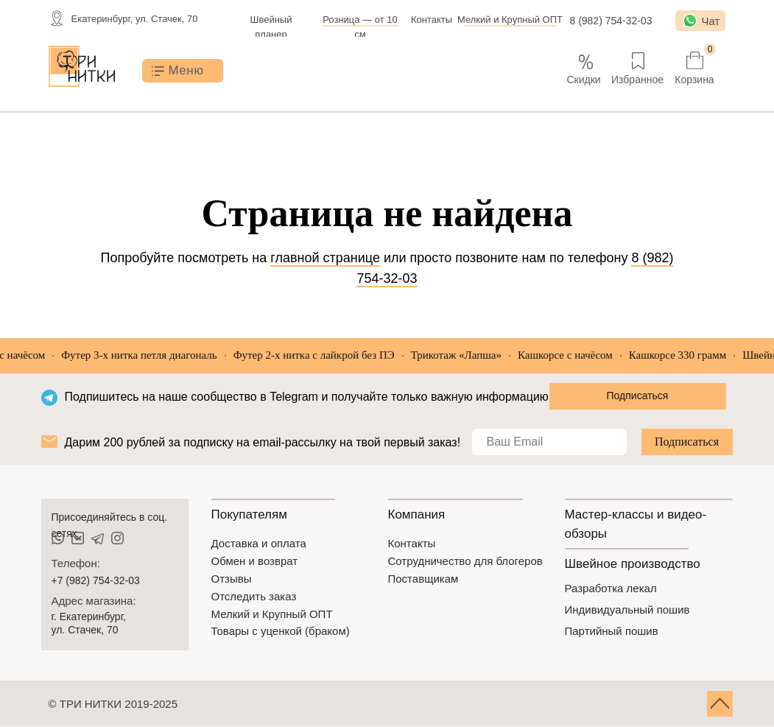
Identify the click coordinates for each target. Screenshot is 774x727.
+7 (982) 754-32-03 (96, 580)
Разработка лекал (611, 588)
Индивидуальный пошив (627, 609)
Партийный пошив (611, 631)
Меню (186, 70)
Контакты (431, 19)
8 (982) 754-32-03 (610, 21)
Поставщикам (423, 578)
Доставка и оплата (258, 543)
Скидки (583, 79)
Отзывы (231, 578)
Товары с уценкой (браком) (280, 631)
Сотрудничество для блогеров (465, 561)
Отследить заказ (254, 596)
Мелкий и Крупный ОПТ (510, 19)
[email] (549, 442)
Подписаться (687, 441)
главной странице (325, 257)
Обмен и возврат (254, 561)
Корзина (694, 79)
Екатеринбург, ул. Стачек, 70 (134, 18)
